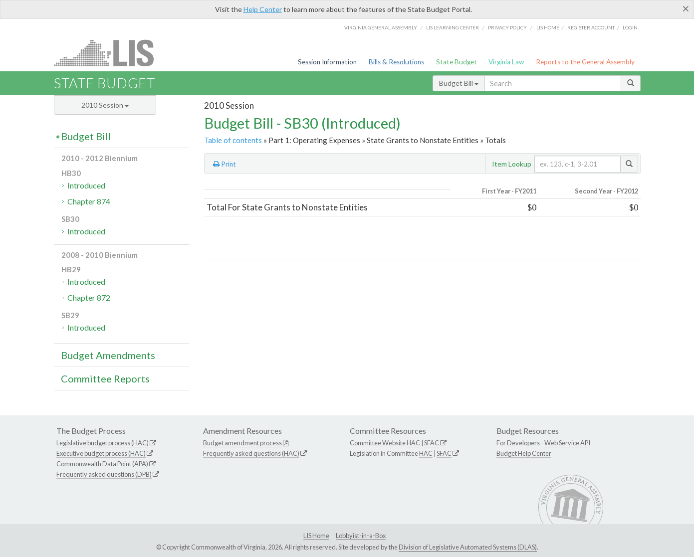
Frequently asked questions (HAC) (251, 453)
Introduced (86, 185)
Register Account (591, 27)
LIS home (547, 27)
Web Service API (567, 443)
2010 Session (105, 105)
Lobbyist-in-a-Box (361, 536)
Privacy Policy (507, 27)
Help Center (262, 9)
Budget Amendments (108, 355)
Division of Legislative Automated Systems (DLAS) (468, 547)
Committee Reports (105, 378)
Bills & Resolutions (396, 62)
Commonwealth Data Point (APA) (102, 464)
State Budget (456, 62)
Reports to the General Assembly (585, 62)
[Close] (686, 8)
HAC (413, 443)
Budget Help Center (523, 453)
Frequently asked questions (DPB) (104, 474)
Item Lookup (511, 164)
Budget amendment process (242, 443)
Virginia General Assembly (380, 27)
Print (224, 164)
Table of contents (233, 140)
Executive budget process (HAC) (101, 453)
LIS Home (316, 536)
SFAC (431, 443)
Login (630, 27)
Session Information (327, 62)
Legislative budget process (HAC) (102, 443)
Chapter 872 (88, 297)
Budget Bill (458, 83)
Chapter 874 (88, 201)
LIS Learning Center (452, 27)
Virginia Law (506, 62)
